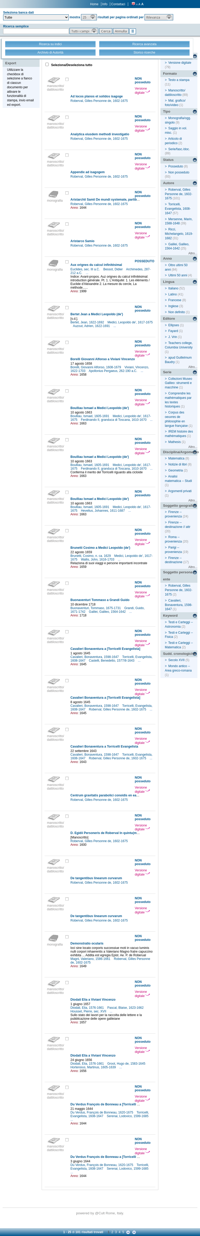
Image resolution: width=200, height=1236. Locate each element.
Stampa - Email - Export (21, 59)
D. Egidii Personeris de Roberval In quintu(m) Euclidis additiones (119, 833)
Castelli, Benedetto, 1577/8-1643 (112, 660)
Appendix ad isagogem (88, 172)
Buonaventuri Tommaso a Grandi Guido (100, 600)
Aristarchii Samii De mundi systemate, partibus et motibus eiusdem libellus (126, 199)
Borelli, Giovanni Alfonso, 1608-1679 (96, 367)
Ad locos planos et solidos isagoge (97, 96)
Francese (174, 300)
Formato (170, 73)
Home (94, 4)
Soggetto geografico (180, 506)
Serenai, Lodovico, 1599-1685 (128, 1116)
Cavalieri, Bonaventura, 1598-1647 (95, 657)
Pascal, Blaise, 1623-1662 (126, 1008)
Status (168, 160)
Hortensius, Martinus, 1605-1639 (94, 1067)
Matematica (176, 458)
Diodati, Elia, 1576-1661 (88, 1008)
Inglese (173, 306)
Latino (172, 294)
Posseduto (175, 166)
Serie (167, 372)
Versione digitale (142, 91)
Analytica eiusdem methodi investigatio (100, 134)
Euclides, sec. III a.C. (86, 269)
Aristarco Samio (83, 241)
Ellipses (173, 325)
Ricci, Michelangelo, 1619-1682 (179, 234)
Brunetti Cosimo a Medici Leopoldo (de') (100, 548)
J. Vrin (172, 337)
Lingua (168, 282)
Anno (167, 258)
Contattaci (118, 4)
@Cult (100, 1213)
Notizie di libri (177, 464)
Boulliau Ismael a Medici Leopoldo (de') (100, 408)
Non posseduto (178, 172)
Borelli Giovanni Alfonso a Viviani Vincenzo (103, 359)
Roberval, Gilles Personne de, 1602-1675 (100, 101)
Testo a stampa (178, 80)
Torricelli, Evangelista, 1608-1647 (178, 208)
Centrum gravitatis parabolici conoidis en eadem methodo (114, 795)
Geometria (175, 470)
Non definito (176, 312)
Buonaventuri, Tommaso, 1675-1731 (96, 608)
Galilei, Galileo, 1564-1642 (108, 612)
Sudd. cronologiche (179, 654)
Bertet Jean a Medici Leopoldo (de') (97, 314)
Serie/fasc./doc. (179, 149)
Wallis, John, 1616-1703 (98, 559)
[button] (89, 17)
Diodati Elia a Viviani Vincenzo (93, 999)
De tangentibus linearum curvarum (96, 878)
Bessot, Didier (113, 269)
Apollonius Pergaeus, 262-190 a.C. (113, 371)
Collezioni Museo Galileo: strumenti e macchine (178, 383)
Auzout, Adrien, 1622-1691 (92, 326)
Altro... (192, 253)
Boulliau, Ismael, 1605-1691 (90, 416)
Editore (169, 318)
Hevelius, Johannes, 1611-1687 (103, 510)
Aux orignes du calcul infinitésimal (96, 265)
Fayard (173, 331)
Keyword (170, 615)
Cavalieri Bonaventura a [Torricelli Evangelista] (105, 649)
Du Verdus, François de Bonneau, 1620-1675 (102, 1112)
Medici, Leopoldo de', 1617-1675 (130, 322)
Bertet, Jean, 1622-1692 (88, 322)
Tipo (166, 111)
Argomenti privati (180, 491)
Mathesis (174, 442)
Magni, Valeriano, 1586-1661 (91, 959)
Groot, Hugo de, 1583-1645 (126, 1063)
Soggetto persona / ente (179, 575)
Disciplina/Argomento (180, 452)
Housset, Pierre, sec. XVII (89, 1011)
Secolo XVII (176, 660)
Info (104, 4)
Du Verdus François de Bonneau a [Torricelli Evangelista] (113, 1104)
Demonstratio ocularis (87, 943)
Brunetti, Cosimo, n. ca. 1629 (91, 556)
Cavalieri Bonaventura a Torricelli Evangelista (104, 746)
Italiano (173, 288)
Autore (168, 183)
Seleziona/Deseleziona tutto (71, 65)
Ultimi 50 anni (177, 275)
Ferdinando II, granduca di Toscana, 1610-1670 (114, 420)
